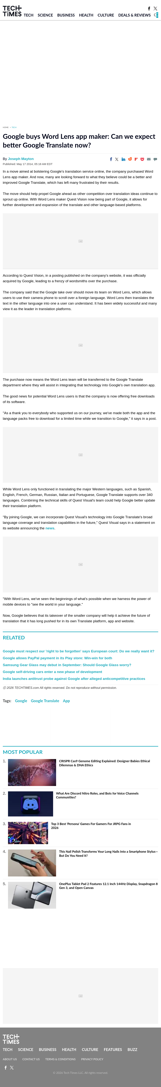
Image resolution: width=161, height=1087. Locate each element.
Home (6, 127)
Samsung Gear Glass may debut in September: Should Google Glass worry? (67, 665)
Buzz (132, 1049)
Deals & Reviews (134, 15)
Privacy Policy (92, 1059)
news (49, 528)
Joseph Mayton (21, 159)
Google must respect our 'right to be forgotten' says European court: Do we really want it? (78, 651)
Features (113, 1049)
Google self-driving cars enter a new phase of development (52, 672)
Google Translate (45, 700)
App (66, 700)
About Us (10, 1059)
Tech (29, 15)
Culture (106, 15)
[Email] (149, 159)
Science (45, 15)
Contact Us (31, 1059)
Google (21, 700)
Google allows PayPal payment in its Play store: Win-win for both (57, 658)
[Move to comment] (155, 159)
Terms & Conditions (60, 1059)
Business (66, 15)
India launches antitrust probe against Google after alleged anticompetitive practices (74, 679)
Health (86, 15)
